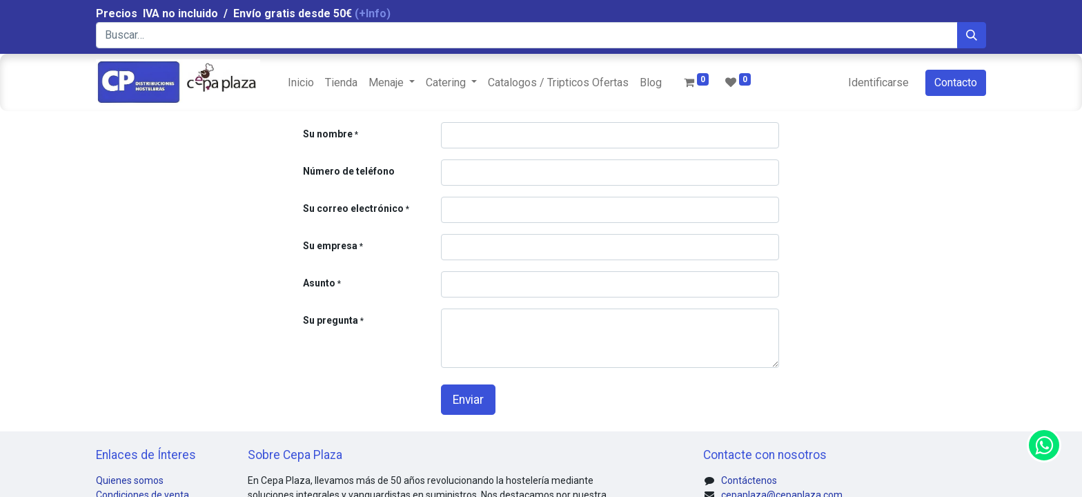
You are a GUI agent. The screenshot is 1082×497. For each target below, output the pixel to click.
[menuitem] (300, 83)
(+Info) (373, 13)
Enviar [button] (468, 400)
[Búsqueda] (971, 35)
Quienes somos (130, 480)
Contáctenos (749, 480)
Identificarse (878, 82)
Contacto (955, 82)
